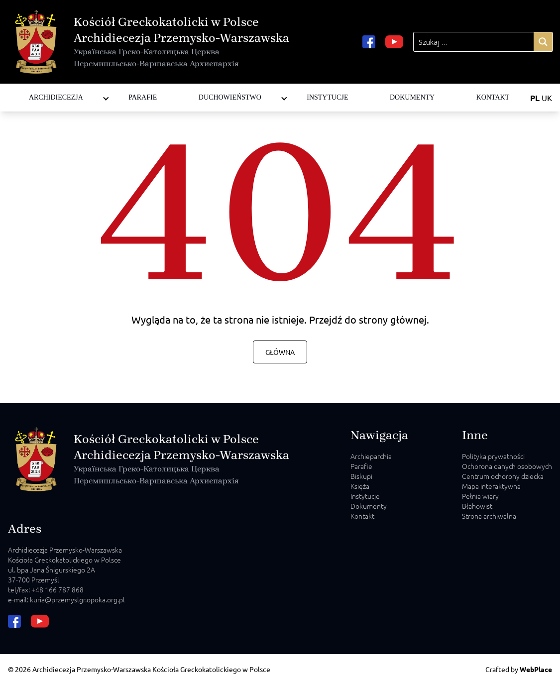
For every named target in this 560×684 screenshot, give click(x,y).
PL (535, 98)
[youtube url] (394, 42)
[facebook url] (368, 41)
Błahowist (477, 506)
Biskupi (361, 476)
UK (547, 98)
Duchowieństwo (230, 97)
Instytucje (327, 97)
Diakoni (209, 87)
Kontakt (493, 97)
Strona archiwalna (489, 516)
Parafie (142, 97)
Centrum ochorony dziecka (503, 476)
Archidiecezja (56, 97)
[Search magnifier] (543, 41)
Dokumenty (412, 97)
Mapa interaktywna (491, 486)
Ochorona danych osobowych (507, 466)
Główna (280, 351)
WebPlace (536, 669)
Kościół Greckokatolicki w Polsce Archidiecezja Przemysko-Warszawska (181, 42)
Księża (359, 486)
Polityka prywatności (493, 456)
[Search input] (474, 41)
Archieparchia (371, 456)
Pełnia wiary (480, 496)
